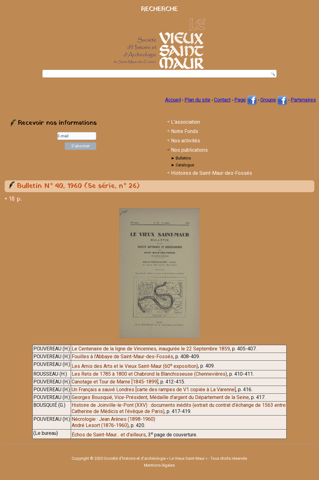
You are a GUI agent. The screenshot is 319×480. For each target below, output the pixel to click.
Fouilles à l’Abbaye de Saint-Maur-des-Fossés (122, 356)
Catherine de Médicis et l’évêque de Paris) (118, 411)
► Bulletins (181, 158)
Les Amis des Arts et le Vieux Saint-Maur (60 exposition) (135, 366)
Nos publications (189, 150)
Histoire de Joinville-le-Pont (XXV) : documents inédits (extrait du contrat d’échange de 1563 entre (179, 405)
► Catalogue (182, 165)
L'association (185, 122)
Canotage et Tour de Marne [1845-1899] (115, 382)
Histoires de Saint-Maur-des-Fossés (211, 173)
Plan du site (197, 100)
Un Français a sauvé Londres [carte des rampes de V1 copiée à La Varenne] (154, 389)
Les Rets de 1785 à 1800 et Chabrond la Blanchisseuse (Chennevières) (149, 374)
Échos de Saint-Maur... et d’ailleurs (109, 435)
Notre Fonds (184, 131)
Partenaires (303, 100)
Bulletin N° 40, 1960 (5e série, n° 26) (78, 186)
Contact (222, 100)
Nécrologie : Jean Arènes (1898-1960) (113, 419)
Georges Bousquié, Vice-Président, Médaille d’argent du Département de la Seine (160, 397)
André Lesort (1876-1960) (100, 425)
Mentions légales (159, 465)
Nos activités (185, 141)
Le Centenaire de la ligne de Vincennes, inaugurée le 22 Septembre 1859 (151, 349)
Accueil (173, 100)
